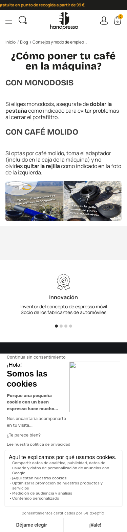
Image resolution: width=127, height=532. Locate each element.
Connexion (104, 20)
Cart (120, 17)
